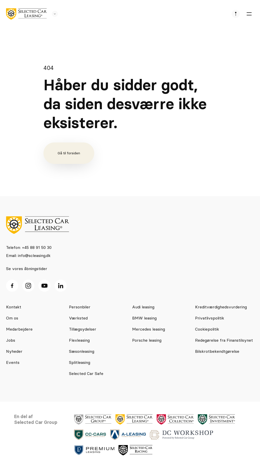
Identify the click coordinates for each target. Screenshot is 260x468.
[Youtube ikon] (44, 286)
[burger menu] (249, 14)
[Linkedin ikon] (61, 286)
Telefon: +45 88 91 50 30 (29, 247)
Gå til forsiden (69, 153)
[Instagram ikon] (28, 286)
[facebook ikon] (12, 286)
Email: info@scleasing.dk (28, 255)
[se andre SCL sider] (52, 14)
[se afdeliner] (236, 14)
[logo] (26, 14)
